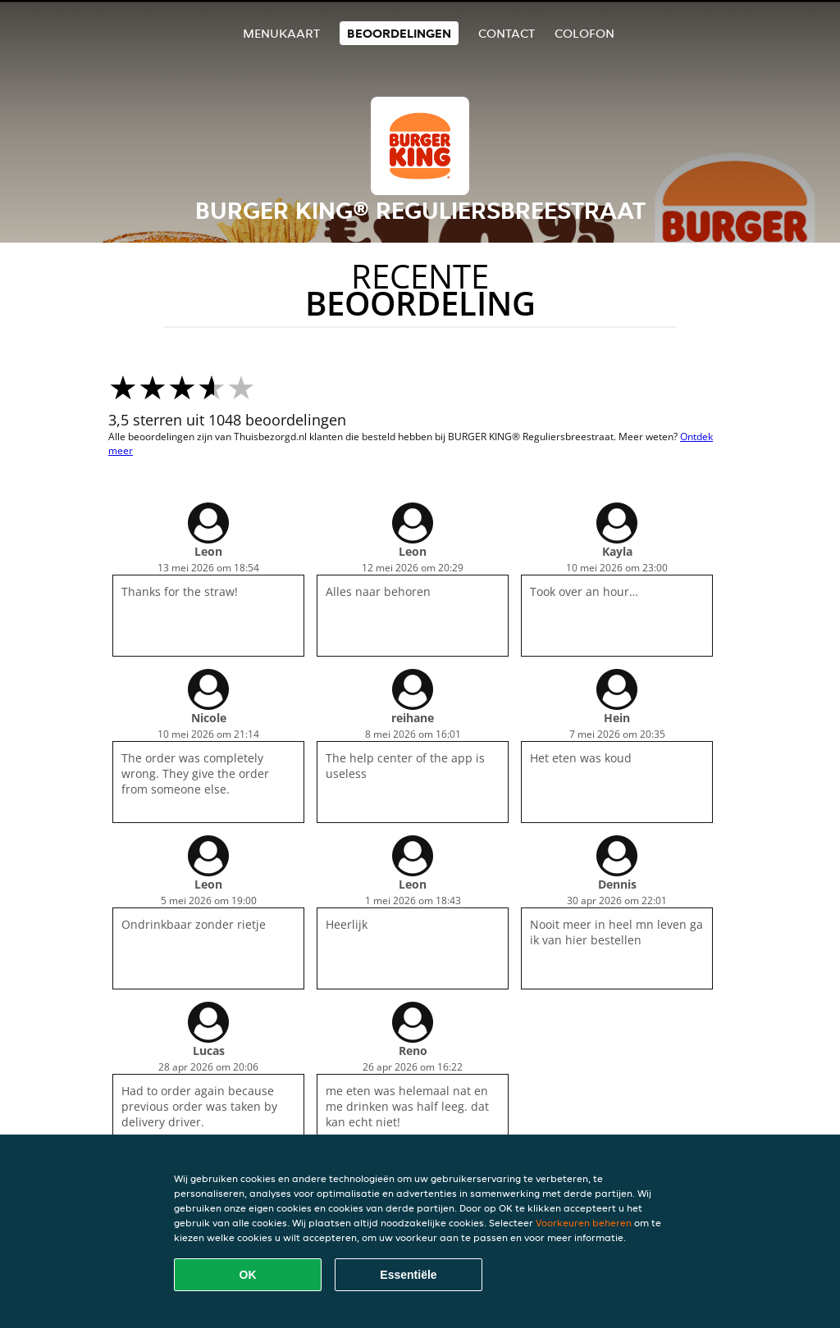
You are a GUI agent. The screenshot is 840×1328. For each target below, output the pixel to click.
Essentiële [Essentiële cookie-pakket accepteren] (408, 1274)
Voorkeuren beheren (584, 1223)
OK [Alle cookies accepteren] (248, 1274)
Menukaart (281, 33)
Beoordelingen (399, 33)
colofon (584, 33)
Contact (506, 33)
